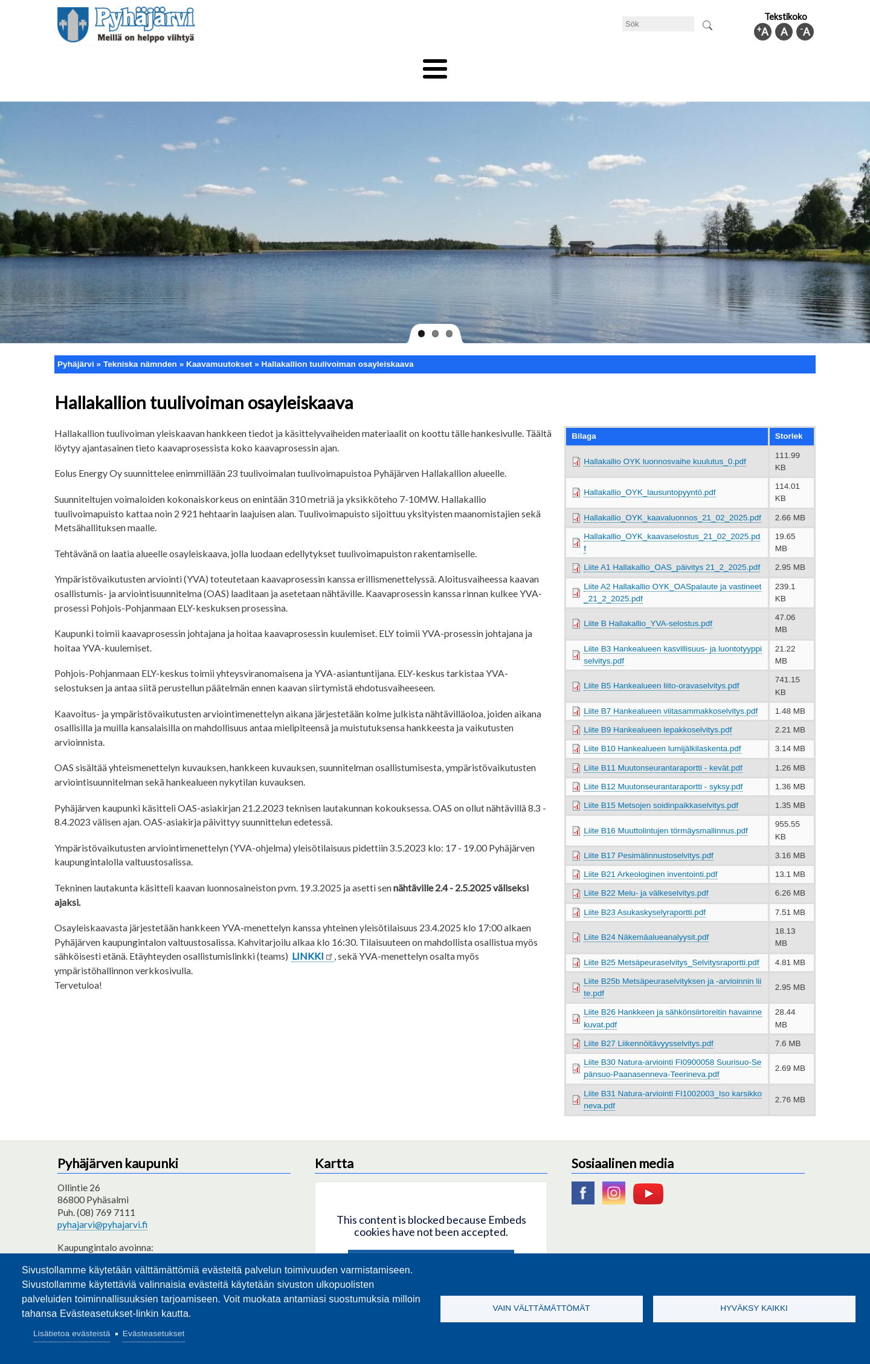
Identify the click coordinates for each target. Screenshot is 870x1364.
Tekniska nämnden (152, 64)
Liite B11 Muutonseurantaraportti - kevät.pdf (663, 747)
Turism (469, 64)
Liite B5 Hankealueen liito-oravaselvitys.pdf (661, 665)
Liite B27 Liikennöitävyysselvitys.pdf (649, 1022)
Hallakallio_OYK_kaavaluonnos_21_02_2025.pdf (672, 497)
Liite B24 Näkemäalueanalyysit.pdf (646, 917)
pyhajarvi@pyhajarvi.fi (102, 1203)
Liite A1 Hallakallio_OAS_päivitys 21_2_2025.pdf (672, 547)
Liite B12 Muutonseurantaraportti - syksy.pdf (663, 766)
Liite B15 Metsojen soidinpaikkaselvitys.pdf (661, 785)
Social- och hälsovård (390, 64)
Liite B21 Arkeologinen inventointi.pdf (650, 854)
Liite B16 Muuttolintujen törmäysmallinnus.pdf (666, 810)
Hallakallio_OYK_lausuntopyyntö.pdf (649, 472)
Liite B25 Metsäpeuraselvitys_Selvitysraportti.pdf (671, 941)
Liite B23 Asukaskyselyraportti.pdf (645, 891)
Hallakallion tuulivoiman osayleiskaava (338, 343)
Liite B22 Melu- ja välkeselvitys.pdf (646, 873)
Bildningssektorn (246, 64)
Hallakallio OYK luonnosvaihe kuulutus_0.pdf (665, 440)
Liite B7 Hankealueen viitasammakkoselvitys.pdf (671, 690)
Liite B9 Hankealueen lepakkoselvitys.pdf (658, 709)
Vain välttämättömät (541, 1308)
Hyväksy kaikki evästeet (431, 1244)
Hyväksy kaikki (754, 1308)
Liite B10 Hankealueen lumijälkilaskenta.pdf (662, 728)
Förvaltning (656, 64)
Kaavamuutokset (219, 343)
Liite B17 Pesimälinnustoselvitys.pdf (649, 834)
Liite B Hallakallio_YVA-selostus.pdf (648, 603)
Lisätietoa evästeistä (71, 1333)
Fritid (313, 64)
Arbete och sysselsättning (558, 64)
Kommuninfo (728, 64)
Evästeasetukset (154, 1333)
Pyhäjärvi (75, 343)
